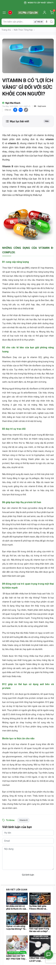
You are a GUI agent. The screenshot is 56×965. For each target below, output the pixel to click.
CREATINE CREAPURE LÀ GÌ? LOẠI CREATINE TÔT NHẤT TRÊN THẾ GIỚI (40, 959)
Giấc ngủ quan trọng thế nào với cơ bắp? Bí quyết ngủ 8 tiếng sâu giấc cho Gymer (39, 930)
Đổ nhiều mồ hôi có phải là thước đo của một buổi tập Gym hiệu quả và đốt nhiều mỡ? (16, 907)
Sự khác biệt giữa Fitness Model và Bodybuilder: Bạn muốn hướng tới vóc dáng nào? (39, 907)
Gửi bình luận (28, 875)
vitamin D (13, 143)
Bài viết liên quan (16, 889)
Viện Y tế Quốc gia (16, 268)
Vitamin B (23, 820)
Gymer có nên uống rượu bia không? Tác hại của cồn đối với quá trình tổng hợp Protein (16, 927)
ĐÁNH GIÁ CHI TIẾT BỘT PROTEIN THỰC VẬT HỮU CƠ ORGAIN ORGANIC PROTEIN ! (16, 957)
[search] (51, 22)
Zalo (20, 109)
